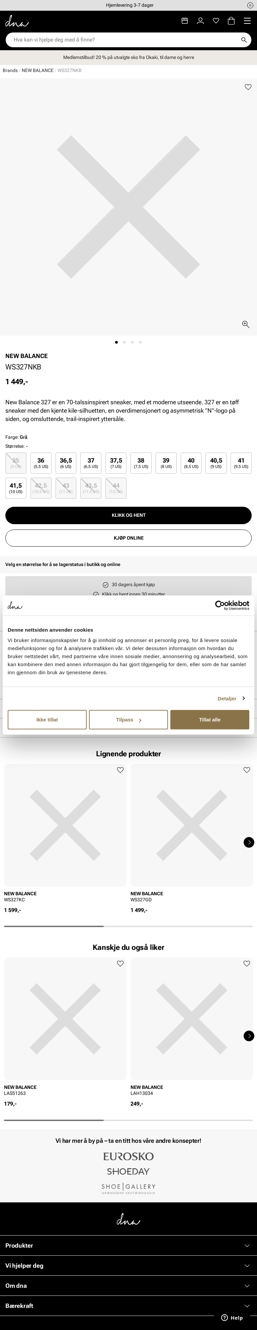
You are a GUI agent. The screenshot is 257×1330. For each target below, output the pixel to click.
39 (166, 463)
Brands (10, 70)
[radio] (15, 463)
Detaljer (227, 698)
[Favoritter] (216, 20)
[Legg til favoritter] (248, 87)
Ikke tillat (47, 719)
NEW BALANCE (38, 70)
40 (191, 463)
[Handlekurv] (231, 20)
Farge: (16, 437)
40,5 (216, 463)
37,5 (116, 463)
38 (141, 463)
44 (116, 488)
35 (15, 463)
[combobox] (125, 40)
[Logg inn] (200, 20)
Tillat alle (210, 719)
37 (91, 463)
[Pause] (250, 5)
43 (66, 488)
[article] (65, 835)
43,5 (91, 488)
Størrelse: (15, 446)
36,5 (66, 463)
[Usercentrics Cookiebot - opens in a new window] (220, 605)
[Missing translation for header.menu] (247, 20)
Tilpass (128, 719)
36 (41, 463)
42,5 (40, 488)
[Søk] (244, 39)
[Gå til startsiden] (17, 20)
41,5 (15, 488)
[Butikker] (184, 20)
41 (241, 463)
